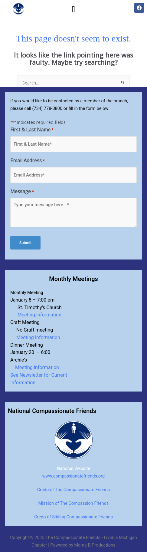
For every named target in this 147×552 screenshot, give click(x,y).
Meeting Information (37, 315)
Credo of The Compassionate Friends (73, 489)
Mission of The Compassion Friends (73, 503)
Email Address (27, 161)
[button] (73, 9)
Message (22, 192)
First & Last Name (32, 130)
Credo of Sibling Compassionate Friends (73, 517)
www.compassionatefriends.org (73, 476)
